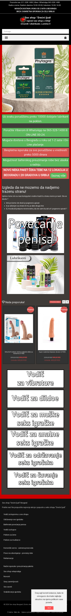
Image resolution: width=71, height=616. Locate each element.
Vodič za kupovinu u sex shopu (16, 514)
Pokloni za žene (10, 535)
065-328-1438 (54, 2)
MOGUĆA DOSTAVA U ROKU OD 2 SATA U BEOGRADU (36, 9)
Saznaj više (58, 175)
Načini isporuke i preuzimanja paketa (18, 566)
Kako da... (17, 612)
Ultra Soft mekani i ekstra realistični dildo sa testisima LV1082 (19, 352)
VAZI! (49, 608)
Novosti (7, 576)
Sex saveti (8, 587)
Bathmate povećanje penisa (15, 524)
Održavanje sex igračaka (13, 519)
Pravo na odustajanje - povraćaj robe (18, 553)
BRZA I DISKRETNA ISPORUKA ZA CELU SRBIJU (36, 11)
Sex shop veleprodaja (12, 571)
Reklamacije (8, 558)
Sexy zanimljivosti (11, 582)
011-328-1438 (27, 2)
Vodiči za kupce (10, 530)
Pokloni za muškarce (12, 540)
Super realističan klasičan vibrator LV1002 (52, 352)
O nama (10, 612)
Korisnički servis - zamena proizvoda (18, 548)
